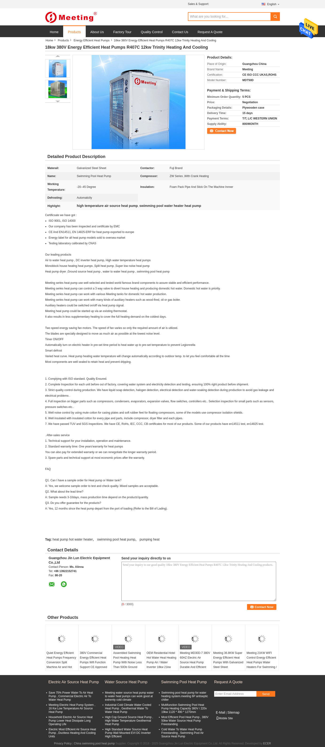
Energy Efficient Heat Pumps (91, 40)
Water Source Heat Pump (126, 682)
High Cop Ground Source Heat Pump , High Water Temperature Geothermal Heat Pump (129, 720)
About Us (97, 32)
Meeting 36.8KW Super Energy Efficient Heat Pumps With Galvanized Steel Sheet (228, 660)
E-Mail (220, 712)
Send (265, 694)
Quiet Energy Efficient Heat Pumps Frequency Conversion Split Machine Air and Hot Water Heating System (61, 662)
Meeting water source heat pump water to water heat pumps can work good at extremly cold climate (129, 696)
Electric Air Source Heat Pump (73, 682)
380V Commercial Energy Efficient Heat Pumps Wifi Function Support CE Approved (93, 660)
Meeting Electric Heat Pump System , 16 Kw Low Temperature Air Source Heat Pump (72, 708)
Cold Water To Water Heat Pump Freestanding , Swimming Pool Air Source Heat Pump (182, 733)
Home (54, 32)
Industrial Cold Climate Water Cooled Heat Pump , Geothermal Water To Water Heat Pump (128, 708)
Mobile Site (224, 718)
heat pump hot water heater (73, 539)
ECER (267, 743)
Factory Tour (122, 32)
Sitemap (233, 712)
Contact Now (215, 130)
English (273, 4)
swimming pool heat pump (116, 539)
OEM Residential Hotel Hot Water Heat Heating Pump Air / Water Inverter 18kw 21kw (161, 660)
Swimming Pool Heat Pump (184, 682)
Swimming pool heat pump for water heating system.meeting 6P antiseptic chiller (184, 696)
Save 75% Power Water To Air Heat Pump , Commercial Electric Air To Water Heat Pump (71, 696)
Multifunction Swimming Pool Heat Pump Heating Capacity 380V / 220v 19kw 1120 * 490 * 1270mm (184, 708)
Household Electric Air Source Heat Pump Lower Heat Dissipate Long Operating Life (71, 720)
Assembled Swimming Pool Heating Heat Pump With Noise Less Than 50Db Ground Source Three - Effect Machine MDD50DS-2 (127, 664)
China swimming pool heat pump (94, 743)
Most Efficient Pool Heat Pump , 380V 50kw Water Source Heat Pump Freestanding (185, 720)
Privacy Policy (63, 743)
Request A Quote (210, 32)
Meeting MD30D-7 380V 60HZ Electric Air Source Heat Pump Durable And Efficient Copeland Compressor (195, 662)
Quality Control (152, 32)
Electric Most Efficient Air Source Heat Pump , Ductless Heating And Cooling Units (72, 733)
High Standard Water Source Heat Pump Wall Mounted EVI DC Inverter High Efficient (128, 733)
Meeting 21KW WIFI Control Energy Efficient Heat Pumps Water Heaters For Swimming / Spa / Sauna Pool (262, 662)
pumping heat (149, 539)
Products (74, 32)
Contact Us (180, 32)
